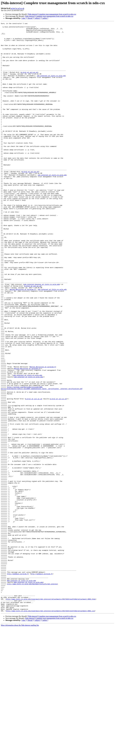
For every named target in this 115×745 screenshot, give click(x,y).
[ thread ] (30, 18)
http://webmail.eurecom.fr (18, 684)
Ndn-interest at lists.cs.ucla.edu (21, 692)
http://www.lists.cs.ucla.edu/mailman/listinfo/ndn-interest (32, 696)
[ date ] (23, 18)
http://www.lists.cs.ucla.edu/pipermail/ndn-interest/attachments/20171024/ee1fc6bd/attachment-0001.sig (50, 729)
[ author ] (44, 18)
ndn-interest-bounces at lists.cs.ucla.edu (42, 337)
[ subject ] (37, 18)
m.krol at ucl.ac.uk (17, 8)
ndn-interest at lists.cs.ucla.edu (51, 86)
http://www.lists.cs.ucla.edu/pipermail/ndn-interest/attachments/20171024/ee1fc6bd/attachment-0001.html (51, 714)
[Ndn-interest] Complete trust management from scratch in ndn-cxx (52, 14)
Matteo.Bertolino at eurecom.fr (23, 343)
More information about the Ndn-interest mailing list (20, 743)
